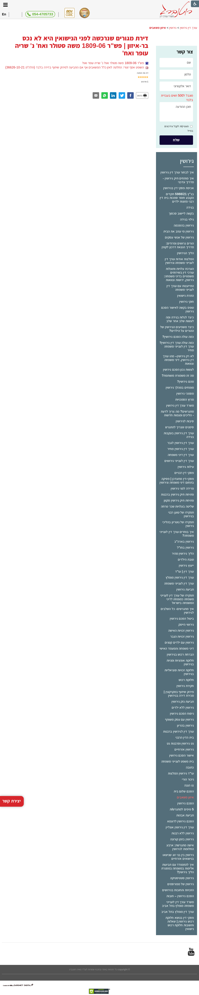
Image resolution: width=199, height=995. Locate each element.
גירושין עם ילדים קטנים (179, 642)
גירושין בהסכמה (184, 225)
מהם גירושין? (185, 381)
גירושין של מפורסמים (180, 884)
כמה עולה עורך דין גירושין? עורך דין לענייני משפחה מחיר (176, 346)
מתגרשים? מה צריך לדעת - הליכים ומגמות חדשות (177, 413)
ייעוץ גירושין (186, 565)
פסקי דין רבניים (184, 473)
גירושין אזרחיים (184, 749)
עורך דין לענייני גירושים (179, 461)
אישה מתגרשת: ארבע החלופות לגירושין (180, 847)
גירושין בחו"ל (185, 547)
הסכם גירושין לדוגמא (180, 821)
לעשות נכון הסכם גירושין (178, 369)
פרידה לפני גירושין (182, 488)
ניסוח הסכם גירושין (182, 713)
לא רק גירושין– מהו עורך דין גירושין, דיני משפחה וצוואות (178, 359)
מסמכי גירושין (185, 393)
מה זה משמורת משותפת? (178, 375)
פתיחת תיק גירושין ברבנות (177, 494)
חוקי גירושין (186, 301)
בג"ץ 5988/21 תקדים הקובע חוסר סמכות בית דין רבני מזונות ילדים (177, 197)
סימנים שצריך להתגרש (179, 427)
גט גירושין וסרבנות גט (180, 743)
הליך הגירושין (185, 253)
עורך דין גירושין (188, 27)
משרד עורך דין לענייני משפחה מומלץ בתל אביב (178, 903)
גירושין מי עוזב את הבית (178, 231)
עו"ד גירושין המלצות (181, 773)
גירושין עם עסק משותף (179, 719)
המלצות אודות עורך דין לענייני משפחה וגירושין (179, 261)
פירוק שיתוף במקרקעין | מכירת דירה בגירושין (179, 693)
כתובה (190, 767)
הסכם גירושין (185, 803)
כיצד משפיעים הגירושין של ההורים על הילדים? (177, 328)
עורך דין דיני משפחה (181, 455)
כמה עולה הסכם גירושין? (178, 336)
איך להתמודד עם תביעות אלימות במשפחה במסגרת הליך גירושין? (177, 868)
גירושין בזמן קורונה (182, 839)
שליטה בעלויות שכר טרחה (177, 506)
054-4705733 (42, 14)
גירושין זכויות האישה (181, 630)
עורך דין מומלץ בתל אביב (177, 911)
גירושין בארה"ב (184, 541)
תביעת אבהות (185, 815)
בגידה (190, 207)
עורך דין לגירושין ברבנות (178, 731)
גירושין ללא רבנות (183, 833)
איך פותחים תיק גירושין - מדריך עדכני (178, 180)
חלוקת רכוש (186, 680)
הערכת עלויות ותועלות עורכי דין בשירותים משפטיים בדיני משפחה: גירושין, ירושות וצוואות (179, 274)
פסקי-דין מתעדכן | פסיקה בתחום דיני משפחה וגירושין (177, 480)
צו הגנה (189, 785)
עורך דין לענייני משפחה (179, 583)
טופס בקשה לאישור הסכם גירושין (177, 309)
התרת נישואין (185, 295)
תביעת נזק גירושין (183, 701)
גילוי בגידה (187, 219)
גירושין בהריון (185, 725)
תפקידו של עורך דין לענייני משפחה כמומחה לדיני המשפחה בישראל (177, 599)
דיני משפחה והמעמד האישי (177, 648)
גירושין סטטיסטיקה (182, 878)
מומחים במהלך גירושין (180, 387)
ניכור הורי (188, 779)
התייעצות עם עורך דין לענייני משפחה (180, 287)
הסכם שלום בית (184, 791)
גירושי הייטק (186, 624)
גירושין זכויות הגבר (182, 636)
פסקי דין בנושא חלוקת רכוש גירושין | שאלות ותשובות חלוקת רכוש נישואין (180, 923)
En (4, 14)
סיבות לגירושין (185, 421)
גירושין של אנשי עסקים (179, 237)
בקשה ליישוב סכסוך (181, 213)
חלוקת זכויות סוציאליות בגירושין (179, 672)
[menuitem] (176, 172)
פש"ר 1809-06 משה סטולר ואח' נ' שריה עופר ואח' (115, 63)
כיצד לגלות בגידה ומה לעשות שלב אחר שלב (180, 319)
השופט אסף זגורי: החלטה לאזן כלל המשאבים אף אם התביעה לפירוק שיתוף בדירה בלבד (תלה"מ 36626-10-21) (76, 67)
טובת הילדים (186, 559)
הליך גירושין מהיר (183, 553)
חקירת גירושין (185, 686)
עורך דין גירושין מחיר (180, 449)
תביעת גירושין (185, 589)
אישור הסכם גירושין (181, 755)
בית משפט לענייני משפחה (177, 761)
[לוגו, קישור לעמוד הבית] (176, 9)
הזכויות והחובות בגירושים (178, 890)
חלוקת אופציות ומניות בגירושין (180, 662)
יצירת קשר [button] (11, 748)
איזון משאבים (185, 797)
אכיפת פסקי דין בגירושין (178, 188)
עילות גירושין (186, 467)
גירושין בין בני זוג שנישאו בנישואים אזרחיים (178, 856)
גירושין (172, 27)
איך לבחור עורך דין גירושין (177, 172)
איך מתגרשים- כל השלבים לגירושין (177, 610)
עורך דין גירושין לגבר (180, 443)
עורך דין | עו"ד (184, 571)
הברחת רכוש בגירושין (180, 654)
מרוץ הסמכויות (184, 399)
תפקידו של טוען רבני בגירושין (181, 514)
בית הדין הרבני (184, 737)
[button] (5, 5)
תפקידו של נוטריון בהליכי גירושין (178, 524)
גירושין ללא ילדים (183, 707)
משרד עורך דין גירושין (180, 405)
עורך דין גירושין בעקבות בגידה (179, 435)
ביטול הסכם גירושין (182, 618)
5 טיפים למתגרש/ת (182, 809)
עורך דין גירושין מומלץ (180, 577)
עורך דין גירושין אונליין (180, 827)
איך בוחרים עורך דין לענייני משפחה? (177, 533)
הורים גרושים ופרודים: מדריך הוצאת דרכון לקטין (178, 245)
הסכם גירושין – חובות (180, 896)
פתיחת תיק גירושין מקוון (179, 500)
